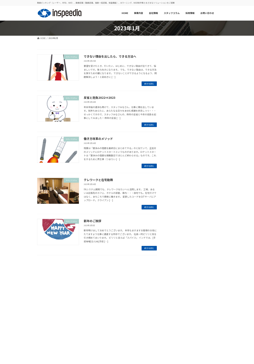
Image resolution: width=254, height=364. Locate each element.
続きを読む (149, 83)
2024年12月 (175, 255)
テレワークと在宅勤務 (98, 180)
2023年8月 (174, 294)
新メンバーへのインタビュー (202, 158)
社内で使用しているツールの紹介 (202, 94)
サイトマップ (71, 337)
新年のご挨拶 (92, 221)
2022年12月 (175, 320)
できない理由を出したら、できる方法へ (110, 56)
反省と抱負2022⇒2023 (99, 97)
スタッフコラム (177, 239)
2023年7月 (174, 301)
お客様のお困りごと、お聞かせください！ (201, 193)
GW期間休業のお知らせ (199, 142)
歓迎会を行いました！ (198, 207)
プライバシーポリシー (49, 337)
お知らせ (173, 232)
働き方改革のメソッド (98, 138)
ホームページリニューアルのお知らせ (201, 127)
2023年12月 (175, 281)
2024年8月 (174, 261)
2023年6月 (174, 307)
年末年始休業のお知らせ (199, 174)
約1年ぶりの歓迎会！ (198, 76)
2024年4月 (174, 268)
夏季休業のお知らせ (197, 109)
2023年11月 (175, 288)
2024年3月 (174, 274)
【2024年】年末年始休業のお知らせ (201, 61)
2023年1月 (174, 314)
